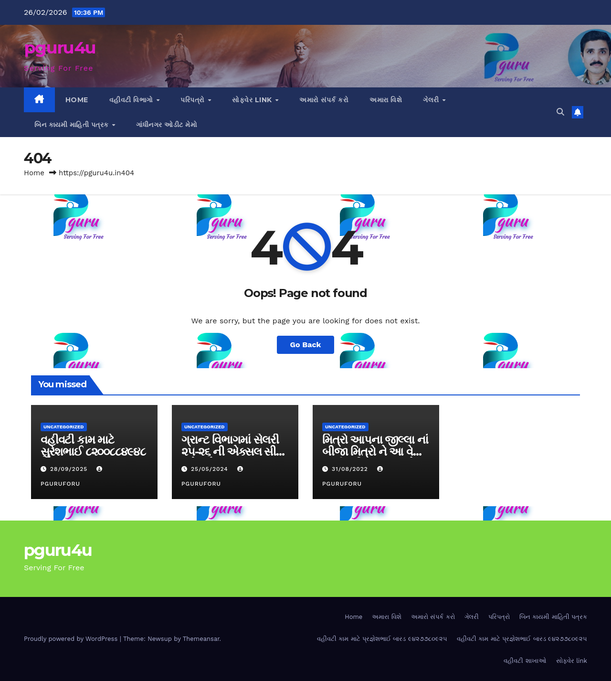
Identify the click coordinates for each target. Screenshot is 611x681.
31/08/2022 (351, 469)
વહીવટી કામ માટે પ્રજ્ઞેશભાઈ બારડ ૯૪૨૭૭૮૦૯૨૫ (382, 638)
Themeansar (201, 638)
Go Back (305, 344)
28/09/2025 (70, 469)
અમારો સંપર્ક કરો (323, 100)
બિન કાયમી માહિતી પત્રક (72, 124)
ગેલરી (432, 100)
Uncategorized (63, 426)
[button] (560, 112)
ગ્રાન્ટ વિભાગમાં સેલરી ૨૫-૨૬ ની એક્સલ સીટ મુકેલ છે (231, 451)
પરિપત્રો (193, 100)
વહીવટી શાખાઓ (525, 660)
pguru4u (59, 47)
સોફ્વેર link (253, 100)
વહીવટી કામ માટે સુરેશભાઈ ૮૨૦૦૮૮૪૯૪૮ (93, 445)
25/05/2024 (211, 469)
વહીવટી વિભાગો (132, 100)
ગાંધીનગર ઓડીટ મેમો (166, 124)
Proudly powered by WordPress (72, 638)
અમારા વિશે (385, 100)
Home (76, 100)
